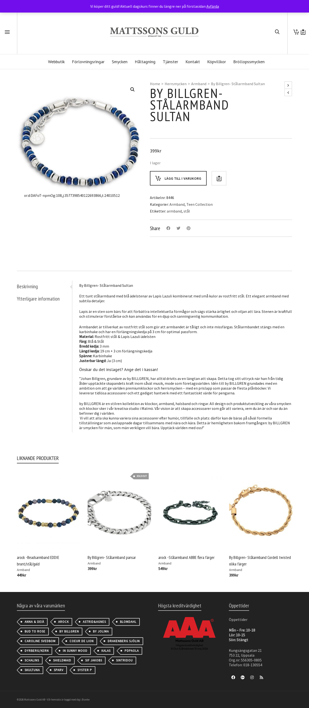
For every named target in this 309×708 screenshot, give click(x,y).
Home (155, 83)
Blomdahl (128, 622)
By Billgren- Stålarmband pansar (112, 557)
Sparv (58, 670)
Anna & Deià (34, 622)
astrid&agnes (94, 622)
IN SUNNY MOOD (75, 651)
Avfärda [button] (212, 6)
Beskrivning (27, 286)
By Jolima (101, 631)
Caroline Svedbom (40, 641)
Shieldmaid (62, 660)
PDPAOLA (132, 651)
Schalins (32, 660)
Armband (198, 83)
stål (186, 211)
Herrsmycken (176, 83)
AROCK (63, 622)
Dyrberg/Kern (37, 651)
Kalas (106, 651)
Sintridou (124, 660)
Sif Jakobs (93, 660)
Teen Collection (199, 204)
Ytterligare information (38, 298)
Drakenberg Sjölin (124, 641)
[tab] (44, 286)
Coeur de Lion (82, 641)
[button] (132, 89)
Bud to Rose (35, 631)
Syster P (84, 670)
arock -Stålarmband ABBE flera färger (186, 557)
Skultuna (32, 670)
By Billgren (69, 631)
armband (174, 211)
